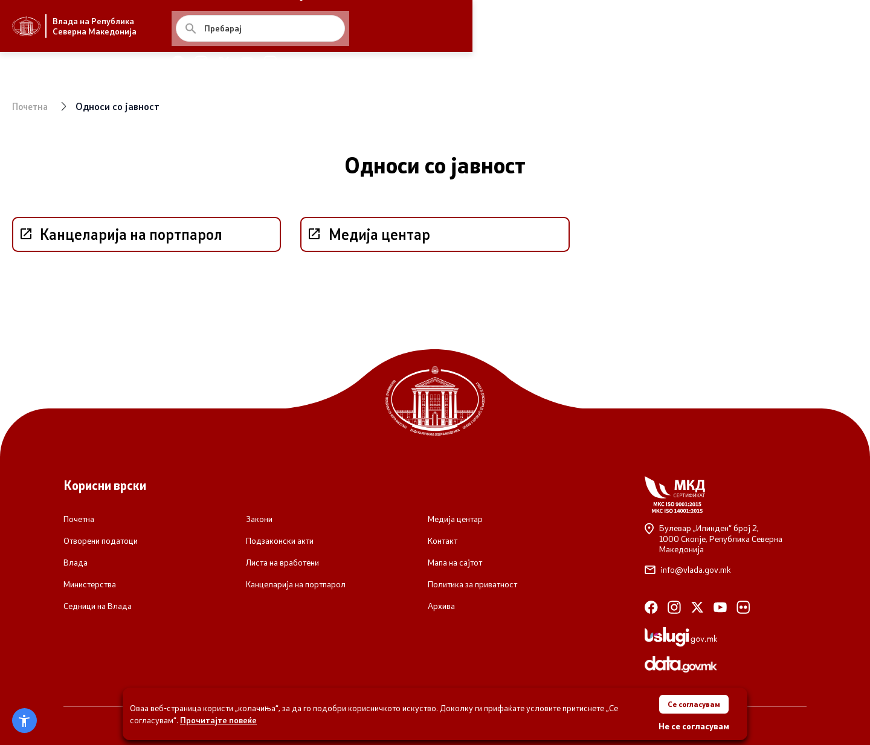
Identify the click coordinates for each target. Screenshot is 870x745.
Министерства (89, 584)
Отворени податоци (100, 540)
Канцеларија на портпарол (296, 584)
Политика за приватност (472, 584)
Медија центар (455, 519)
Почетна (31, 106)
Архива (441, 606)
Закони (259, 519)
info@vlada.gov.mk (688, 569)
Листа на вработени (282, 562)
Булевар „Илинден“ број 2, (726, 539)
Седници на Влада (97, 606)
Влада (75, 562)
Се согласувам (693, 701)
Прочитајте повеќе (218, 717)
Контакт (442, 540)
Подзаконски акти (280, 540)
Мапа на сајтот (455, 562)
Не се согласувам (694, 726)
